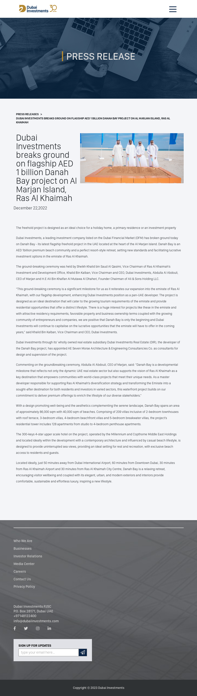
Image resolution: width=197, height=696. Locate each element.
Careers (20, 571)
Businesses (23, 548)
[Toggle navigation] (173, 9)
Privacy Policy (24, 586)
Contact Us (22, 579)
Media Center (24, 564)
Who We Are (23, 541)
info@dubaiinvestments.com (36, 621)
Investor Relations (28, 556)
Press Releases (27, 114)
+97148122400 (25, 616)
